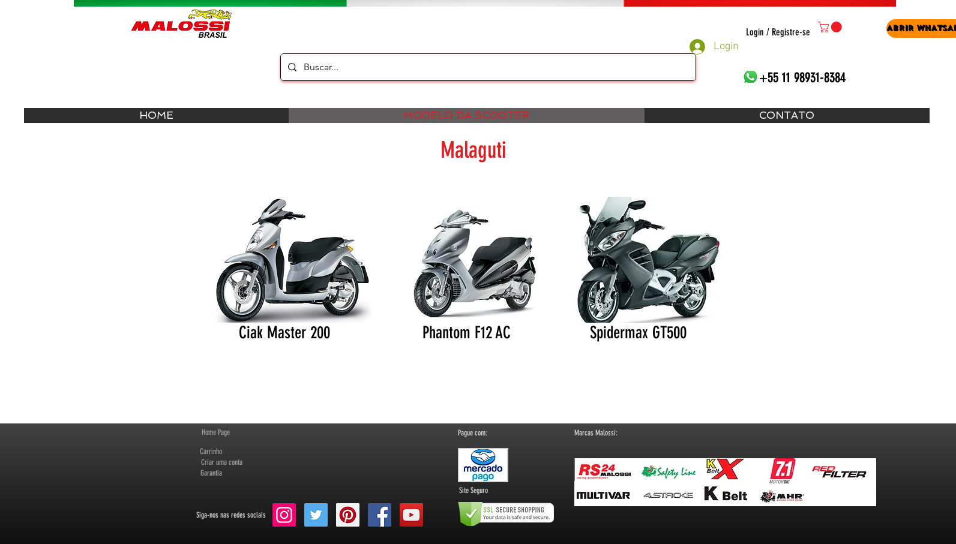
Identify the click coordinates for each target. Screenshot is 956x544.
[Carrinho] (211, 451)
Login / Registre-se (778, 32)
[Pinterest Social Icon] (347, 515)
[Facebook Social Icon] (379, 515)
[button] (831, 27)
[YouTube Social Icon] (411, 515)
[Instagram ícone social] (284, 515)
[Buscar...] (487, 67)
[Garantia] (211, 473)
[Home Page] (215, 432)
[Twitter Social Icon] (316, 515)
